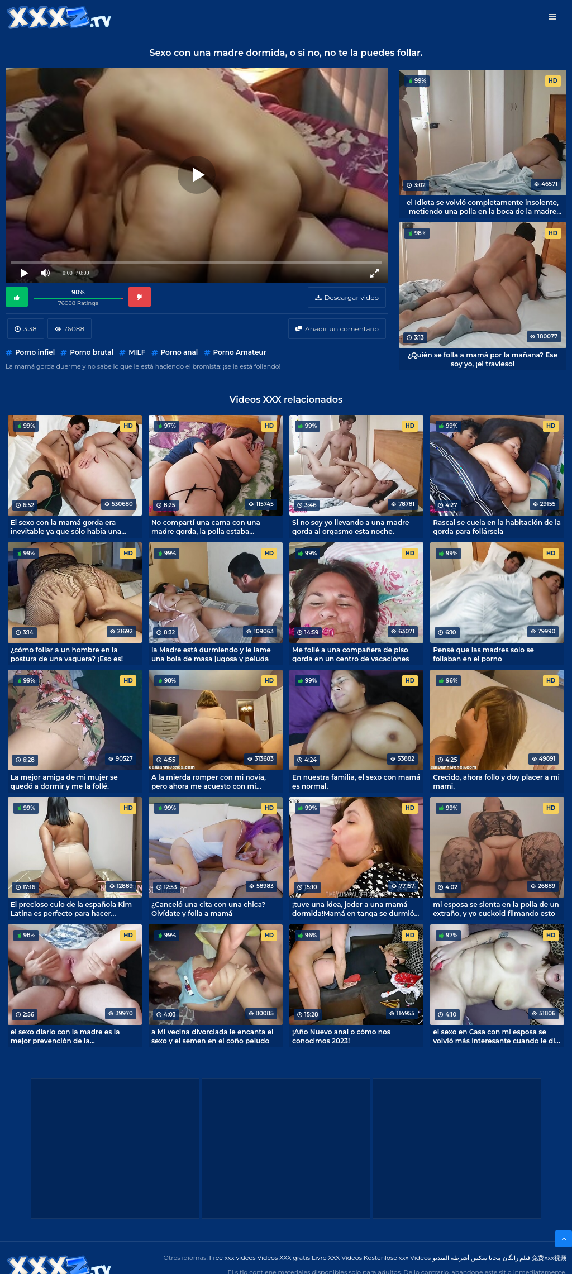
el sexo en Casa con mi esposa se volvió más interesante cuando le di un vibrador (494, 1036)
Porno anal (179, 352)
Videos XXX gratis (284, 1258)
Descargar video (352, 297)
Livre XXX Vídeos (337, 1258)
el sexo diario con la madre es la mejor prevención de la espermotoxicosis (65, 1036)
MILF (136, 352)
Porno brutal (91, 352)
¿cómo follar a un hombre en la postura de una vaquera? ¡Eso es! (67, 654)
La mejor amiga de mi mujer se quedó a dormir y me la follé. (64, 781)
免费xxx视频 (549, 1258)
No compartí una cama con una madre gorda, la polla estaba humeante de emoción (205, 526)
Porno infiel (35, 352)
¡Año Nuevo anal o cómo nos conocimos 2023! (341, 1036)
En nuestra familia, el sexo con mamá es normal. (356, 781)
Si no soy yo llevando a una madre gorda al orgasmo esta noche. (350, 526)
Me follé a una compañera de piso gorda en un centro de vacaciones (350, 654)
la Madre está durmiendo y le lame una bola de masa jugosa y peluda (211, 654)
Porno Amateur (239, 352)
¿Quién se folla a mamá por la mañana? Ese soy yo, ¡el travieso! (482, 359)
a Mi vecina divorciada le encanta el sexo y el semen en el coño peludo (212, 1036)
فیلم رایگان (517, 1258)
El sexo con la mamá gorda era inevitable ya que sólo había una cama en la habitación (66, 526)
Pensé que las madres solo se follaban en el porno (483, 654)
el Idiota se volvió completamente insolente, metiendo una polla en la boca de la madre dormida (483, 206)
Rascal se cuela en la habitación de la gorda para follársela (497, 526)
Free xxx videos (232, 1258)
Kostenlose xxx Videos (397, 1258)
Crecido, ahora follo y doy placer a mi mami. (496, 781)
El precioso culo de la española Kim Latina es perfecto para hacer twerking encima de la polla (71, 908)
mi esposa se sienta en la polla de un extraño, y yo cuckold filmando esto (496, 908)
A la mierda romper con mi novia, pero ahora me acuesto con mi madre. (208, 781)
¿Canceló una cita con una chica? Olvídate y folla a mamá (208, 908)
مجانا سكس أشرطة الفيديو (466, 1258)
